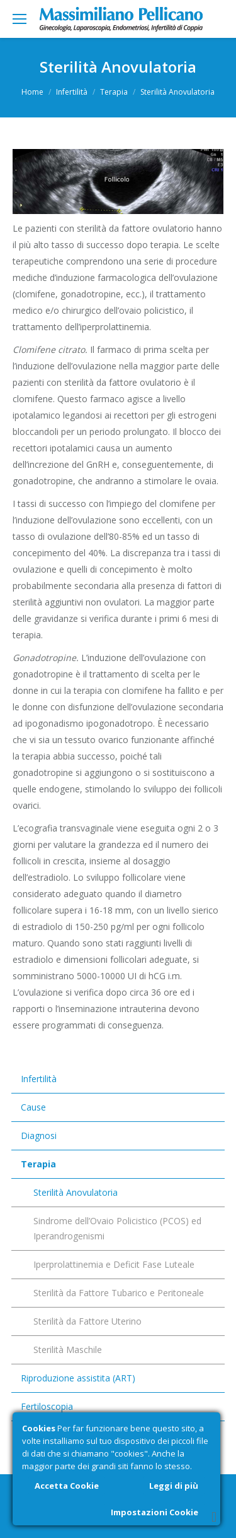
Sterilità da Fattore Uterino (87, 1321)
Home (32, 91)
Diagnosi (39, 1136)
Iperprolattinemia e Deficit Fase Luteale (113, 1264)
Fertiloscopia (47, 1406)
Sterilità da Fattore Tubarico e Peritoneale (118, 1293)
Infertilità (71, 91)
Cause (33, 1107)
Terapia (114, 91)
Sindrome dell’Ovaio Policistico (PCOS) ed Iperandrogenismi (117, 1228)
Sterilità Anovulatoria (75, 1192)
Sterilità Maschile (67, 1350)
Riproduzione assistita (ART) (78, 1378)
